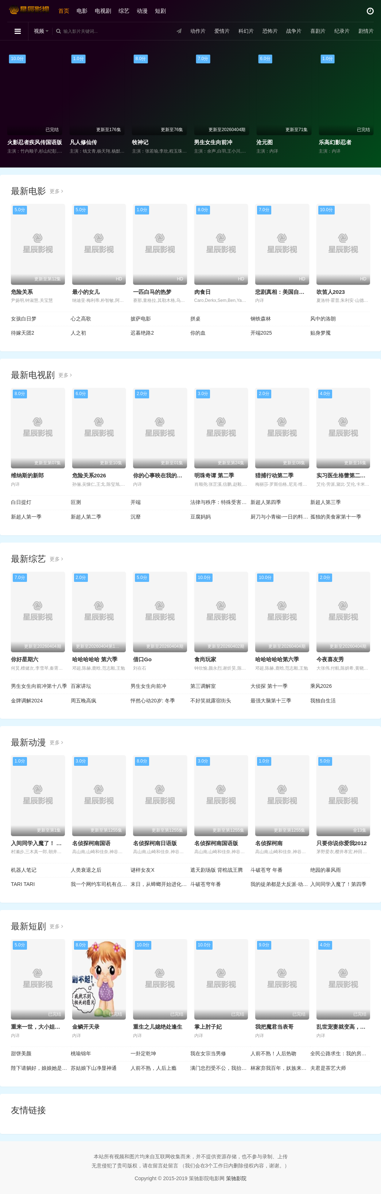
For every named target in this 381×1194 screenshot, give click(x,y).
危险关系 (22, 292)
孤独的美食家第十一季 (335, 517)
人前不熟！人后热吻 (273, 1053)
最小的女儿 (86, 292)
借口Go (142, 659)
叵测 (76, 502)
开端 (136, 502)
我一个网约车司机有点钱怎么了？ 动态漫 (101, 884)
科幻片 (246, 31)
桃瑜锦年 (81, 1053)
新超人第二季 (86, 517)
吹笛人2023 (330, 292)
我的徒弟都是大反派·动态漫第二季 (280, 884)
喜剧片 (318, 31)
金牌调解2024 (27, 701)
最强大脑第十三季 (270, 701)
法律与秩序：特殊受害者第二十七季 (220, 502)
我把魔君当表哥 (274, 1027)
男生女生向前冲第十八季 (39, 686)
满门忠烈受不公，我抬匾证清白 (220, 1068)
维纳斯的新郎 (27, 475)
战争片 (294, 31)
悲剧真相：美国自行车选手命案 (293, 292)
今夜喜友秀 (330, 659)
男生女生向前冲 (213, 142)
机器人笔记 (23, 870)
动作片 (198, 31)
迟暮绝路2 (142, 333)
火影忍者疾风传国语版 (34, 142)
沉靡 (136, 517)
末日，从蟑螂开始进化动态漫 (160, 884)
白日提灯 (21, 502)
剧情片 (366, 31)
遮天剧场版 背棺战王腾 (216, 870)
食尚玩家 (205, 659)
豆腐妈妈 (200, 517)
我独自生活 (323, 701)
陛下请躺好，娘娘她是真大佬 (41, 1068)
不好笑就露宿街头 (210, 701)
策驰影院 (236, 1178)
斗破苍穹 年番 (266, 870)
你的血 (198, 333)
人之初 (78, 333)
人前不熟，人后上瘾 (153, 1068)
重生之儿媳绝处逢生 (157, 1027)
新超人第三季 (325, 502)
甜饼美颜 (21, 1053)
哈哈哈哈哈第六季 (277, 659)
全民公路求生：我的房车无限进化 (340, 1053)
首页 (63, 11)
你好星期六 (24, 659)
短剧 (160, 11)
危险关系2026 (89, 475)
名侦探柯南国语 (91, 843)
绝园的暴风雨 (325, 870)
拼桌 (195, 319)
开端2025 (261, 333)
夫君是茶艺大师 (328, 1068)
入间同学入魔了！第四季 (338, 884)
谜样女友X (142, 870)
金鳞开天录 (86, 1027)
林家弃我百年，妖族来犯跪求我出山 (280, 1068)
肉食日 (202, 292)
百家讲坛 (81, 686)
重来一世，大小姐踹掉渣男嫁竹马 (52, 1027)
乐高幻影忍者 (335, 142)
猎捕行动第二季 (274, 475)
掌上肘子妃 (208, 1027)
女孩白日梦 (23, 319)
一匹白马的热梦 (152, 292)
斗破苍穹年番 (205, 884)
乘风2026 (321, 686)
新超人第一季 (26, 517)
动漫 (142, 11)
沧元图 (264, 142)
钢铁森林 (260, 319)
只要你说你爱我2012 (341, 843)
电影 (82, 11)
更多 (56, 191)
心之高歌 (81, 319)
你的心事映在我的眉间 (160, 475)
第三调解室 (203, 686)
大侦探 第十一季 (269, 686)
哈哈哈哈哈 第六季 (94, 659)
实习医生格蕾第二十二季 (346, 475)
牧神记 (140, 142)
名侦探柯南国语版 (216, 843)
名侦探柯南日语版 (155, 843)
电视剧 (103, 11)
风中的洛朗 (323, 319)
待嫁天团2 (22, 333)
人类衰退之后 (86, 870)
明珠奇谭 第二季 (214, 475)
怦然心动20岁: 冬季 (153, 701)
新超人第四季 (265, 502)
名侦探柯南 (269, 843)
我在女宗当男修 (208, 1053)
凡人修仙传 (83, 142)
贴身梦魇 (320, 333)
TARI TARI (23, 884)
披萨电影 (141, 319)
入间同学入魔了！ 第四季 (42, 843)
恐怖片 (269, 31)
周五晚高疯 (83, 701)
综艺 (123, 11)
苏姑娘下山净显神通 (94, 1068)
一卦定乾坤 (143, 1053)
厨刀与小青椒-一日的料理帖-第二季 (280, 517)
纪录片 (342, 31)
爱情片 (222, 31)
